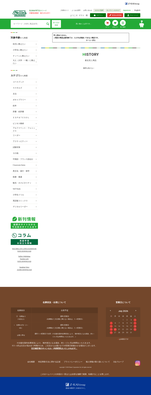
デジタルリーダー (20, 207)
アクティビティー (20, 141)
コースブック (18, 82)
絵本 (15, 106)
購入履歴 (122, 27)
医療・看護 (17, 177)
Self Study (17, 189)
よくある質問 (76, 10)
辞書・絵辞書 (18, 112)
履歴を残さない (88, 68)
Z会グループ (118, 362)
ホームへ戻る (90, 40)
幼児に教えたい (19, 44)
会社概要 (31, 362)
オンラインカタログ (113, 10)
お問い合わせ (87, 10)
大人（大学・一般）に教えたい (24, 61)
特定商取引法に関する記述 (49, 362)
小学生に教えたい (20, 50)
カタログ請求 (99, 10)
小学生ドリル (18, 195)
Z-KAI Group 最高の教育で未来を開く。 (75, 386)
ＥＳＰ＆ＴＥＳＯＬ (21, 118)
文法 (15, 94)
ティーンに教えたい (21, 56)
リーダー (16, 135)
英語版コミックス (20, 201)
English (137, 10)
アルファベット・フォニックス (24, 129)
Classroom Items (19, 165)
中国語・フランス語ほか (23, 159)
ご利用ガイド (64, 10)
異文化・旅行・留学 (21, 171)
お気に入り (115, 27)
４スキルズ (17, 88)
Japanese (127, 10)
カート (107, 27)
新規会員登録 (117, 15)
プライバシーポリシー (73, 362)
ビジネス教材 (18, 123)
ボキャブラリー (19, 100)
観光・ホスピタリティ (22, 183)
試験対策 (16, 147)
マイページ (134, 15)
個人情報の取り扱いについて (98, 362)
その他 (15, 153)
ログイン (99, 15)
